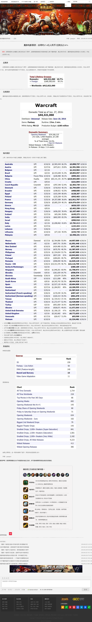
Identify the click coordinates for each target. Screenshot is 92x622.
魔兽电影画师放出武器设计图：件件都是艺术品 (13, 555)
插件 (46, 608)
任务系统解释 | (51, 495)
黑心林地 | (38, 509)
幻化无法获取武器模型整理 (45, 505)
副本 (12, 6)
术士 (34, 602)
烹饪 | (51, 523)
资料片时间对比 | (53, 481)
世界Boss (18, 608)
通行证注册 (68, 615)
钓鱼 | (37, 523)
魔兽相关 (47, 599)
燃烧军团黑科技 (48, 484)
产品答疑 (75, 615)
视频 (74, 9)
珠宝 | (40, 527)
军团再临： (32, 482)
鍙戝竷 (85, 589)
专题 (81, 9)
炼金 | (54, 523)
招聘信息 (47, 615)
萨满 (32, 608)
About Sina (23, 615)
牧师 (37, 602)
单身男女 (50, 606)
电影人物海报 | (58, 488)
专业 (34, 6)
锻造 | (64, 523)
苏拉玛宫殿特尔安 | (41, 516)
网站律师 (53, 615)
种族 (17, 602)
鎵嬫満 (52, 1)
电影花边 (42, 491)
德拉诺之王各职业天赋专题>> (34, 469)
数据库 (59, 6)
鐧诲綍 (67, 3)
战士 (34, 606)
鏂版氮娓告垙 (15, 1)
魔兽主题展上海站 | (48, 488)
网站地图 (29, 615)
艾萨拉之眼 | (52, 509)
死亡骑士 (35, 608)
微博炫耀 (50, 604)
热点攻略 (18, 599)
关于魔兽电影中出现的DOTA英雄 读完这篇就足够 (14, 561)
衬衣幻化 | (41, 484)
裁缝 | (57, 523)
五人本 (18, 606)
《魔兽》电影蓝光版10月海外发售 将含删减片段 (14, 544)
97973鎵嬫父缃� (26, 1)
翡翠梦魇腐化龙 (42, 519)
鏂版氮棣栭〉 (5, 1)
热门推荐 (4, 599)
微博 (46, 604)
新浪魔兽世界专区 (5, 38)
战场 (22, 608)
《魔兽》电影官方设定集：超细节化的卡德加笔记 (14, 552)
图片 (67, 9)
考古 (50, 527)
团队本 (22, 606)
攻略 (6, 604)
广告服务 (35, 615)
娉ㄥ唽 (41, 589)
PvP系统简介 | (54, 502)
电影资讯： (32, 489)
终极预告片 (39, 488)
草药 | (40, 523)
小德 (37, 604)
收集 (17, 604)
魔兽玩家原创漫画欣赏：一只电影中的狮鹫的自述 (14, 558)
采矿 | (47, 523)
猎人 (32, 606)
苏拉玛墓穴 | (44, 512)
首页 (4, 6)
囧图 (46, 606)
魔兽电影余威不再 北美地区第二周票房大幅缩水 (14, 563)
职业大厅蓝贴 (48, 498)
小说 (46, 602)
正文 (15, 38)
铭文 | (44, 527)
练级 (19, 6)
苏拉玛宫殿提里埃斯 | (53, 516)
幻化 (20, 602)
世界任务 (38, 502)
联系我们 (41, 615)
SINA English (60, 615)
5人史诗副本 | (46, 502)
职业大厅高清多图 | (41, 495)
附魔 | (37, 527)
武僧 (20, 604)
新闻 (3, 602)
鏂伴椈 (75, 1)
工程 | (47, 527)
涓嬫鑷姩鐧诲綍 (33, 590)
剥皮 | (44, 523)
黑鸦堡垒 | (45, 509)
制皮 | (61, 523)
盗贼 (32, 604)
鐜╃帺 (36, 1)
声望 (6, 608)
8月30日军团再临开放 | (42, 481)
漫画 (49, 602)
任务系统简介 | (60, 495)
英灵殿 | (58, 509)
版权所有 (48, 621)
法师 (32, 602)
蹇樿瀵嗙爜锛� (48, 589)
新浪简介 (16, 615)
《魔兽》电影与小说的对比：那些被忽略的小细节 (14, 550)
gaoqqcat (9, 456)
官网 (88, 9)
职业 (26, 6)
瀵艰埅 (43, 1)
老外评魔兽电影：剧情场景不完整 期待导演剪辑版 (14, 547)
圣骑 (37, 606)
